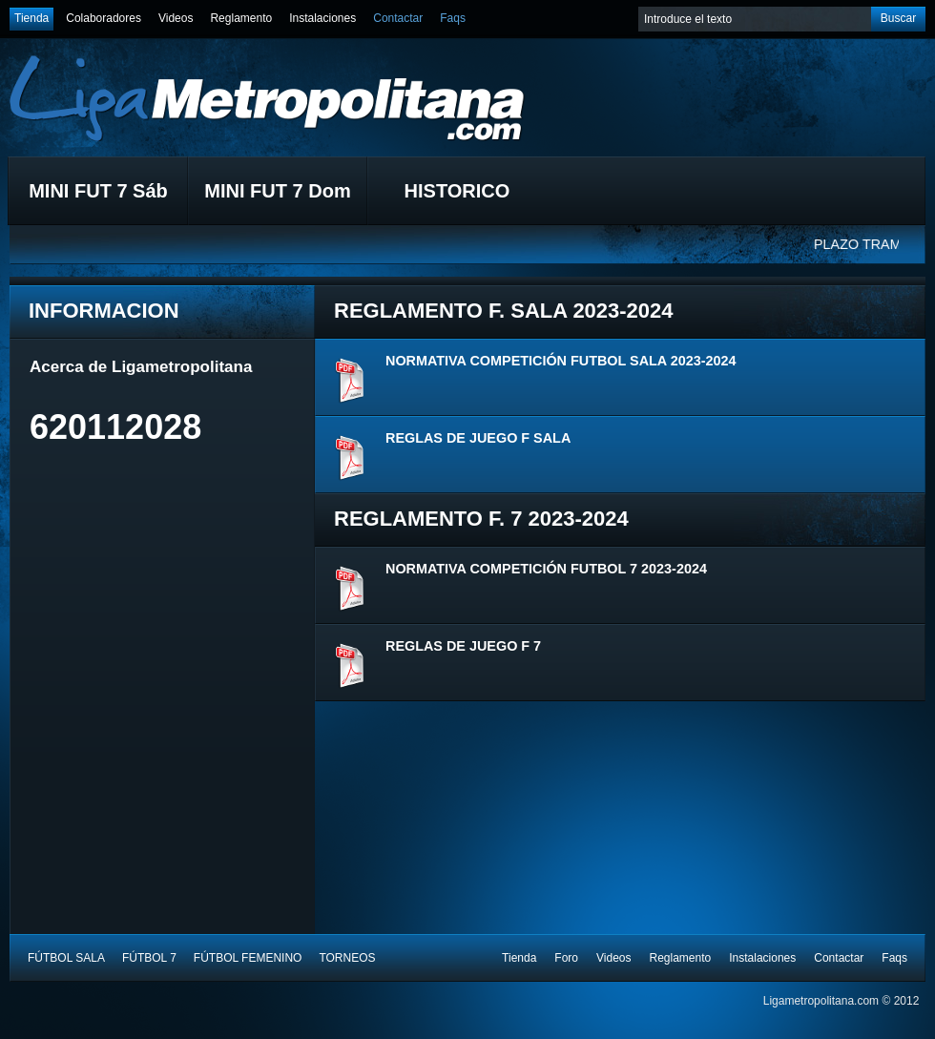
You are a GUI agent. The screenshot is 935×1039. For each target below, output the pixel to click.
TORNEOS (347, 958)
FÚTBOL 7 (149, 958)
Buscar (898, 18)
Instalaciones (322, 18)
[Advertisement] (173, 597)
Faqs (453, 18)
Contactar (398, 18)
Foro (566, 958)
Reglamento (241, 18)
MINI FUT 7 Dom (277, 190)
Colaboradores (103, 18)
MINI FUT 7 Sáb (98, 190)
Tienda (31, 18)
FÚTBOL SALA (66, 958)
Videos (175, 18)
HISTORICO (457, 190)
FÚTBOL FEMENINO (248, 958)
